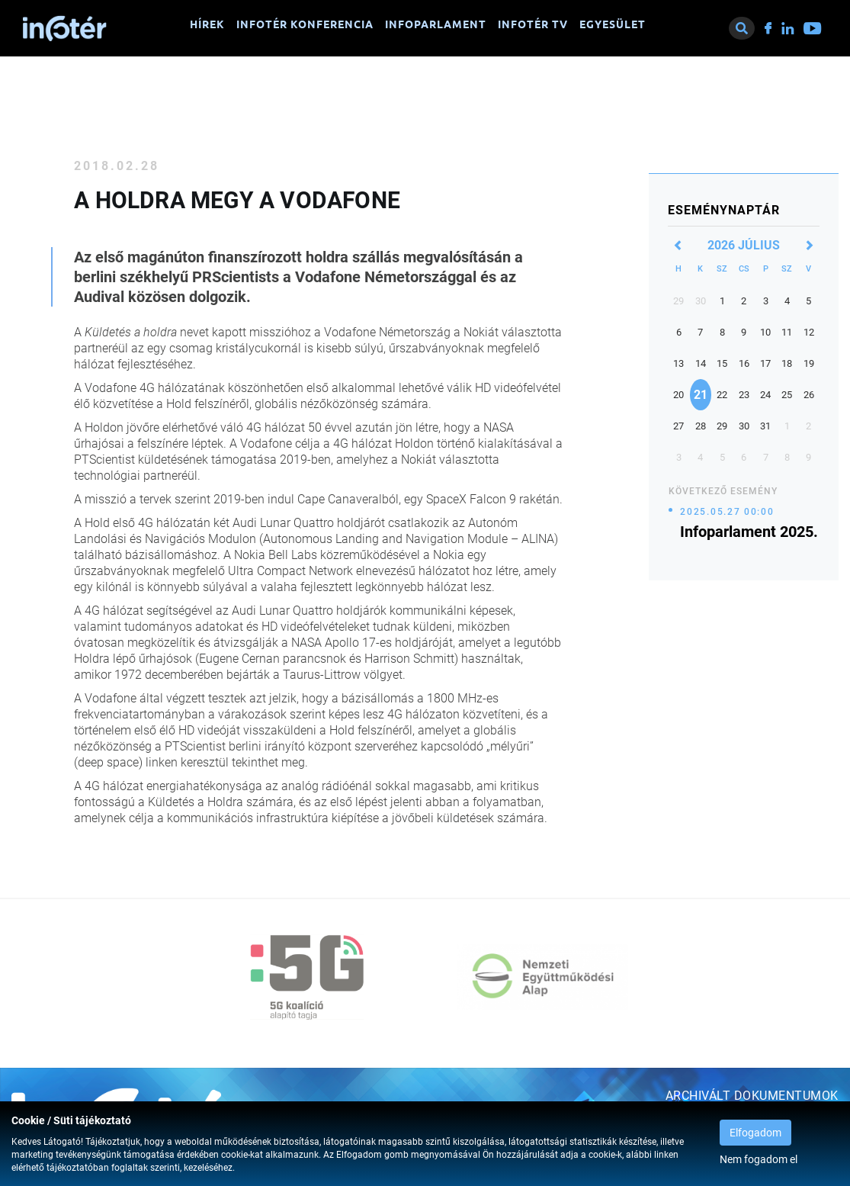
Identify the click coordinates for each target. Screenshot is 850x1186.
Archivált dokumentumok (752, 1095)
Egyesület (612, 24)
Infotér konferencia (305, 24)
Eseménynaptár (724, 210)
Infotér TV (533, 24)
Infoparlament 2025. (749, 531)
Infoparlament (435, 24)
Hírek (207, 24)
